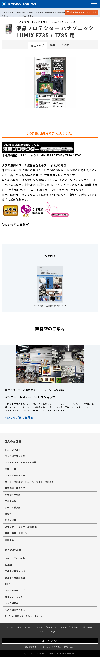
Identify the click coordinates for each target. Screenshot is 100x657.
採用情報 (48, 627)
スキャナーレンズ (14, 596)
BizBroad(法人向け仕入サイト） (23, 616)
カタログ (43, 631)
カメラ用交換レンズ (15, 455)
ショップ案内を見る (19, 417)
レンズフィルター (14, 449)
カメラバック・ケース (16, 475)
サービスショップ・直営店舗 (67, 627)
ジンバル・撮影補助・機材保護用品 (41, 12)
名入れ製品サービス (15, 609)
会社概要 (39, 627)
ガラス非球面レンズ (15, 590)
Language (55, 631)
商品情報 (29, 627)
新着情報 (19, 627)
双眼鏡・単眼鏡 (13, 494)
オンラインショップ (81, 12)
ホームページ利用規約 (52, 647)
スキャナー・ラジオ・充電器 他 (21, 526)
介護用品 (9, 539)
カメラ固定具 (11, 603)
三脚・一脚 (10, 468)
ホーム (4, 12)
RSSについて (69, 647)
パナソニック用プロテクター (30, 16)
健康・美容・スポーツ (16, 533)
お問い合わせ (87, 627)
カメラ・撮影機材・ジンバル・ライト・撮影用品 (29, 481)
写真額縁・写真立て (15, 488)
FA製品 (8, 564)
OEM (7, 583)
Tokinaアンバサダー (50, 641)
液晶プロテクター (9, 16)
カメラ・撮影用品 (17, 12)
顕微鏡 (8, 513)
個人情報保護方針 (32, 647)
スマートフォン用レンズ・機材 (20, 462)
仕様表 (65, 45)
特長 (53, 45)
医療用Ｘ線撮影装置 (15, 577)
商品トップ (37, 45)
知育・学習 (10, 520)
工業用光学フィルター (16, 571)
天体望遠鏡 (10, 501)
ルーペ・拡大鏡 (13, 507)
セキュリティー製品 (15, 558)
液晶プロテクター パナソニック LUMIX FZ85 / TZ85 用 (55, 31)
